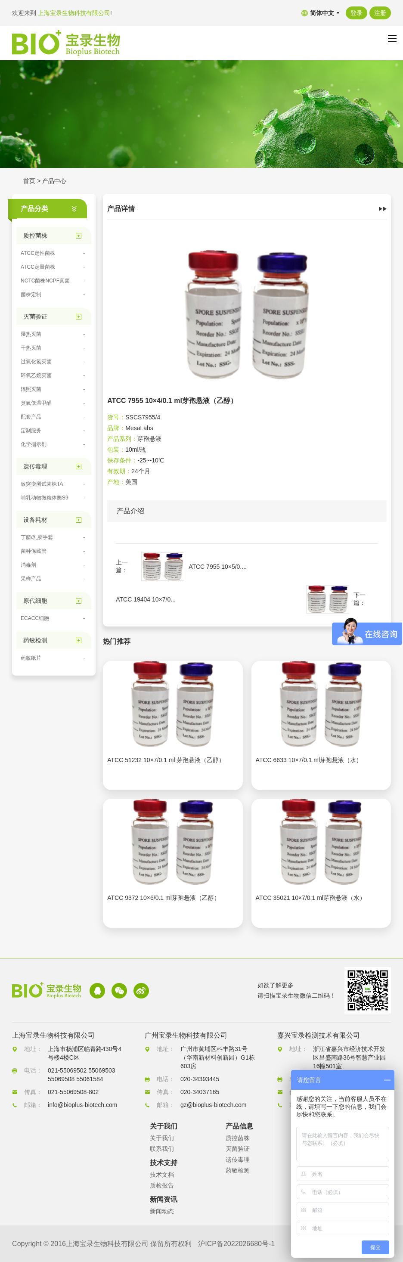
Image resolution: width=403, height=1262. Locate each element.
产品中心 (54, 180)
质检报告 (162, 1185)
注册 (380, 12)
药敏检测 (238, 1170)
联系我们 (162, 1148)
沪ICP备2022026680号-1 (236, 1243)
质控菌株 (238, 1138)
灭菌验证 (238, 1148)
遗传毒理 (238, 1159)
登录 (356, 12)
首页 (29, 180)
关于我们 (162, 1138)
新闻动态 (162, 1211)
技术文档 (162, 1174)
